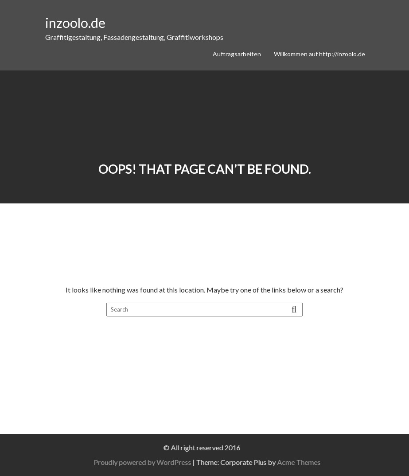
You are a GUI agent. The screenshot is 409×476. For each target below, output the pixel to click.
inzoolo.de (75, 23)
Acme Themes (302, 462)
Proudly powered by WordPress (146, 462)
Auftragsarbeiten (237, 54)
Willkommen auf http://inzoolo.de (319, 54)
